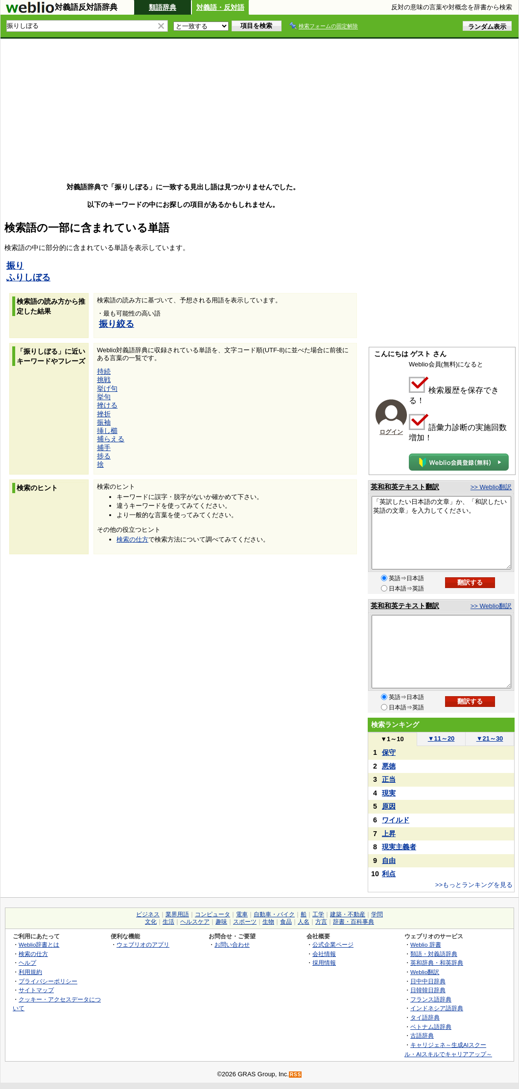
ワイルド (395, 820)
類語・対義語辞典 (433, 954)
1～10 (391, 739)
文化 (151, 922)
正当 (389, 779)
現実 (389, 793)
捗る (104, 456)
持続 (104, 371)
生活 (168, 922)
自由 (389, 860)
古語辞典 (422, 1035)
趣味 (221, 922)
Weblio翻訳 (424, 972)
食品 (286, 922)
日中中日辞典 (428, 981)
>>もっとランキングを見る (474, 884)
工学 (318, 914)
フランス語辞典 (430, 999)
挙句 (104, 397)
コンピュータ (212, 914)
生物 (268, 922)
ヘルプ (27, 962)
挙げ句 (107, 388)
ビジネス (148, 914)
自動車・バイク (274, 914)
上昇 (389, 834)
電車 (242, 914)
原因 (389, 806)
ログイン (391, 432)
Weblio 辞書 (425, 944)
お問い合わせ (232, 944)
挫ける (107, 405)
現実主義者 (399, 847)
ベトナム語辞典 (430, 1026)
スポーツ (245, 922)
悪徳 (389, 766)
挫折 (104, 414)
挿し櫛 (107, 430)
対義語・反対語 (220, 7)
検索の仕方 (132, 539)
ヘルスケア (195, 922)
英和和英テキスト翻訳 (405, 487)
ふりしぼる (28, 277)
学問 (377, 914)
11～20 (441, 738)
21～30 (489, 738)
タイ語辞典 (425, 1017)
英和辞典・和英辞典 (436, 962)
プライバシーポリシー (48, 981)
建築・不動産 (347, 914)
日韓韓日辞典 (428, 990)
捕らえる (110, 439)
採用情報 (324, 962)
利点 (389, 874)
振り (15, 266)
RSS (296, 1074)
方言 (321, 922)
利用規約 (30, 972)
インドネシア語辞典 (436, 1008)
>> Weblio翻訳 (491, 487)
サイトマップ (36, 990)
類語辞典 (162, 7)
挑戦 (104, 380)
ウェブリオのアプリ (143, 944)
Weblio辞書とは (39, 944)
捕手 (104, 448)
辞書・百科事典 (353, 922)
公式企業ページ (333, 944)
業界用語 (177, 914)
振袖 (104, 422)
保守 (389, 752)
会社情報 (324, 954)
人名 (303, 922)
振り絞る (116, 324)
